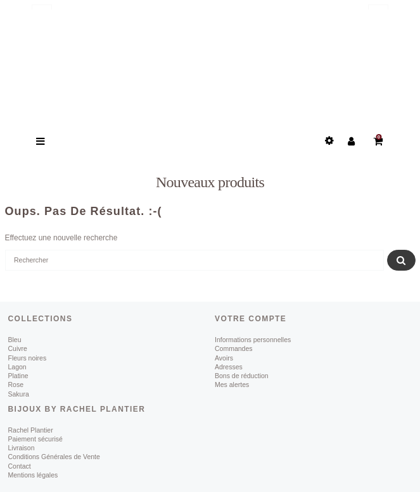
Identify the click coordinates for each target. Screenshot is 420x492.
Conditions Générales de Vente (54, 456)
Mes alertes (232, 384)
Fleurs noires (27, 358)
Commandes (234, 348)
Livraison (21, 448)
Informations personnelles (253, 339)
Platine (18, 375)
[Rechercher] (194, 260)
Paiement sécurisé (35, 439)
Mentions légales (33, 475)
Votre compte (250, 318)
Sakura (18, 394)
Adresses (229, 367)
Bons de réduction (242, 375)
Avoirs (224, 358)
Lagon (17, 367)
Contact (19, 466)
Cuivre (17, 348)
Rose (16, 384)
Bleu (15, 339)
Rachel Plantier (30, 430)
